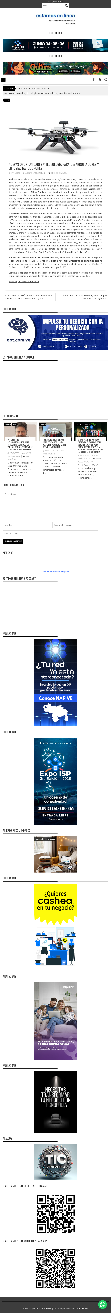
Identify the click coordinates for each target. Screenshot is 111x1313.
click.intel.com (18, 252)
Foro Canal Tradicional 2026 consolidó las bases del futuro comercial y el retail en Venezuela (55, 443)
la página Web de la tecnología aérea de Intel (69, 276)
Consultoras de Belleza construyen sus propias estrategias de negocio (85, 297)
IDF (60, 173)
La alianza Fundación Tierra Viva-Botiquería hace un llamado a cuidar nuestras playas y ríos (28, 297)
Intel (64, 173)
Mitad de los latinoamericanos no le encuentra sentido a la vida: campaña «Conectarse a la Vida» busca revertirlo (20, 444)
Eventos (7, 100)
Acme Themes (81, 1308)
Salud (14, 424)
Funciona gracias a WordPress (37, 1308)
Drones (54, 173)
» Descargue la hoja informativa (24, 281)
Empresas (78, 424)
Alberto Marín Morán (34, 173)
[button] (102, 1304)
